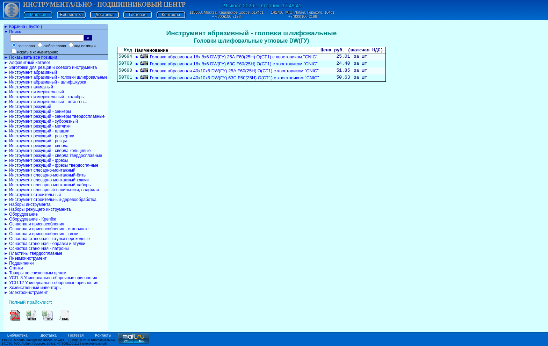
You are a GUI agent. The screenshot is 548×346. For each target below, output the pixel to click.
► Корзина (23, 26)
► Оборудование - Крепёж (30, 219)
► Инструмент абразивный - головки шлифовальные (56, 77)
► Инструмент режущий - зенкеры (37, 111)
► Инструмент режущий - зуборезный (41, 121)
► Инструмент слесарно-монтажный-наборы (48, 184)
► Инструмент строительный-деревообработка (50, 199)
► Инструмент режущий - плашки (37, 131)
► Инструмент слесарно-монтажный (39, 170)
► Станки (13, 268)
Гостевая (137, 14)
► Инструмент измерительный (34, 91)
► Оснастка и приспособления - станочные (46, 228)
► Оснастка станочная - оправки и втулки (44, 243)
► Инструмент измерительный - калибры (44, 96)
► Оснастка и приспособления (34, 224)
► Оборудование (21, 214)
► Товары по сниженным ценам (35, 273)
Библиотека (71, 14)
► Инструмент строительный (32, 194)
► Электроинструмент (26, 292)
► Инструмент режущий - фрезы (36, 160)
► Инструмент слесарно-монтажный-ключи (46, 180)
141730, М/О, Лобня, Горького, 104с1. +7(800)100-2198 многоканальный (54, 343)
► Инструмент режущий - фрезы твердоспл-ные (51, 165)
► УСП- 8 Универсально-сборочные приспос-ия (50, 277)
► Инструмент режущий (27, 106)
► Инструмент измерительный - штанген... (45, 101)
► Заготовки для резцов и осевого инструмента (50, 67)
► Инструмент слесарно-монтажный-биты (45, 175)
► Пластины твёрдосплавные (33, 253)
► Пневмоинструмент (25, 258)
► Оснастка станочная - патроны (36, 248)
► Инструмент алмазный (28, 87)
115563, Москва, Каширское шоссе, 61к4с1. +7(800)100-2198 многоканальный (59, 340)
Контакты (171, 14)
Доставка (104, 14)
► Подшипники (19, 263)
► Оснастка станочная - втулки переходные (47, 238)
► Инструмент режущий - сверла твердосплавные (53, 155)
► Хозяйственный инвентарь (32, 287)
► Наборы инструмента (27, 204)
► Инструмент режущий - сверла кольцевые (47, 150)
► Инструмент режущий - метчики (37, 126)
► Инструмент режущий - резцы (35, 140)
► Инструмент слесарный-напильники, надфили (51, 189)
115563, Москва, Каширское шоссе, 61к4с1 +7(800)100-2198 (226, 14)
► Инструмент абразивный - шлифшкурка (45, 82)
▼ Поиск (12, 31)
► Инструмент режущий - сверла (36, 145)
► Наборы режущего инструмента (37, 209)
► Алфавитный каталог (27, 62)
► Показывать (30, 57)
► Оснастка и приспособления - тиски (41, 233)
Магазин (38, 14)
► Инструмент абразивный (30, 72)
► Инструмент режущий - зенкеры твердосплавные (54, 116)
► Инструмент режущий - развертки (39, 136)
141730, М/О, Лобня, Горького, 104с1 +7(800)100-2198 (302, 14)
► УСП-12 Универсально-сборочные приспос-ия (51, 282)
